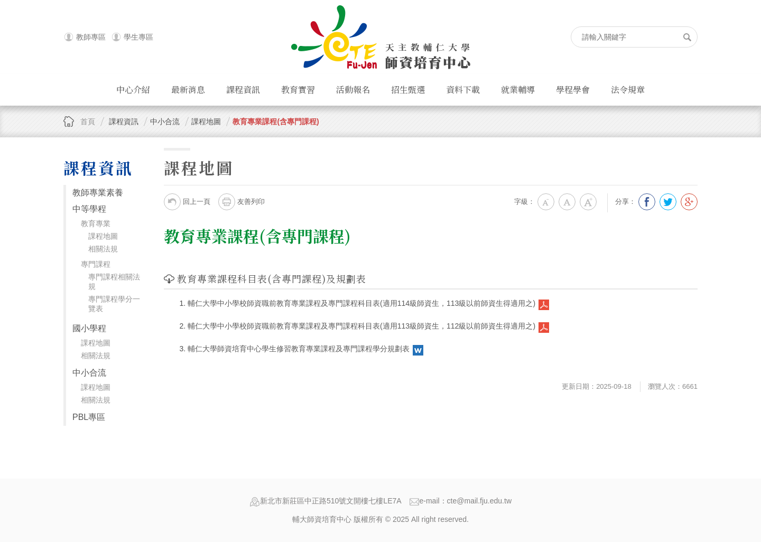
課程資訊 (243, 89)
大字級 (588, 201)
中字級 (567, 201)
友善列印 (241, 201)
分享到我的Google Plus (689, 201)
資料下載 (463, 89)
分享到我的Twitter (668, 201)
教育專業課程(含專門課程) (276, 121)
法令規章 (628, 89)
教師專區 (91, 37)
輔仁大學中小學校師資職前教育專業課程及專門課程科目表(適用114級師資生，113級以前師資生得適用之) (361, 303)
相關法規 (103, 249)
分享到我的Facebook (646, 201)
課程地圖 (103, 236)
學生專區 (138, 37)
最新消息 (188, 89)
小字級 (545, 201)
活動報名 (353, 89)
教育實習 (298, 89)
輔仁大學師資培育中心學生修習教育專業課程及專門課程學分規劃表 (299, 348)
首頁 (87, 121)
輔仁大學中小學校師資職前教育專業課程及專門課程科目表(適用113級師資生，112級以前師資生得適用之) (361, 326)
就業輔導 (518, 89)
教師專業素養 (97, 192)
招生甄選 (408, 89)
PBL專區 (88, 417)
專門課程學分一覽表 (114, 304)
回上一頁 (187, 201)
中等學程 (89, 208)
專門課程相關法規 (114, 282)
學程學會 (573, 89)
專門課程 (95, 264)
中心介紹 (133, 89)
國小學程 (89, 328)
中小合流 (89, 372)
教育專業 (95, 223)
